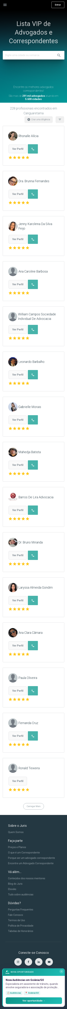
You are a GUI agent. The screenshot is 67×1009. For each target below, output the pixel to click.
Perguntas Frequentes (20, 909)
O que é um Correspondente (24, 852)
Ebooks (12, 889)
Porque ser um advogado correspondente (31, 858)
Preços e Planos (17, 847)
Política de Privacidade (20, 925)
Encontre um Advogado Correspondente (31, 863)
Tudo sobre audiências (20, 894)
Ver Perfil (17, 148)
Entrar (58, 5)
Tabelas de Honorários (20, 931)
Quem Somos (16, 832)
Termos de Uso (16, 920)
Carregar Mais (34, 806)
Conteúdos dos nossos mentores (26, 878)
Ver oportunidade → (34, 1000)
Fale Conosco (15, 914)
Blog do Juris (15, 883)
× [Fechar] (61, 971)
